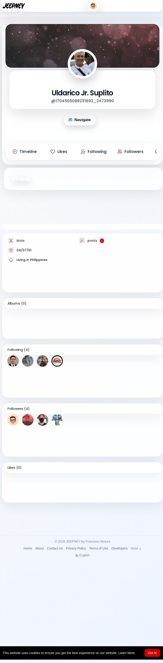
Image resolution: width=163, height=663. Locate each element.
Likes (11, 467)
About (39, 548)
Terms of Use (98, 548)
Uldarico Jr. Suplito (82, 93)
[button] (93, 6)
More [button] (136, 548)
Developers (119, 548)
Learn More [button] (126, 653)
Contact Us (55, 548)
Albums (14, 303)
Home (28, 548)
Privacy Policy (76, 548)
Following (15, 350)
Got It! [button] (152, 653)
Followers (15, 409)
